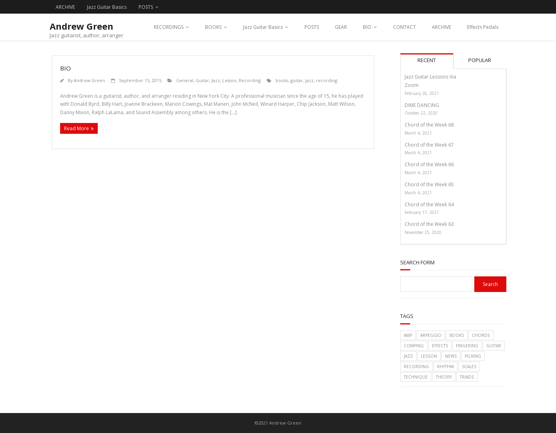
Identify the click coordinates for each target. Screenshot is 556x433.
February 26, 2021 (422, 93)
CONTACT (404, 27)
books (282, 80)
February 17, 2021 (422, 212)
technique (416, 377)
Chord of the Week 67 (429, 144)
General (184, 80)
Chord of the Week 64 (429, 204)
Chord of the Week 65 (429, 184)
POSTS (146, 7)
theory (444, 377)
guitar (296, 80)
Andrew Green (89, 80)
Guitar (202, 80)
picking (473, 356)
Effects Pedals (482, 27)
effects (440, 345)
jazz (309, 80)
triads (467, 377)
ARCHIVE (65, 7)
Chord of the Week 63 (429, 224)
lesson (429, 356)
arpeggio (430, 335)
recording (326, 80)
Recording (250, 80)
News (451, 356)
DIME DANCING (422, 105)
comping (414, 345)
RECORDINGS (168, 27)
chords (481, 335)
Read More (76, 128)
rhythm (445, 366)
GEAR (341, 27)
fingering (467, 345)
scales (469, 366)
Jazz (216, 80)
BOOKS (213, 27)
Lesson (229, 80)
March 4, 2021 (418, 133)
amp (408, 335)
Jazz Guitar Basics (107, 7)
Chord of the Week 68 (429, 124)
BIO (367, 27)
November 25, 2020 (423, 232)
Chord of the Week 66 (429, 164)
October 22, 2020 (421, 113)
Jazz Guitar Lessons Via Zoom (430, 81)
